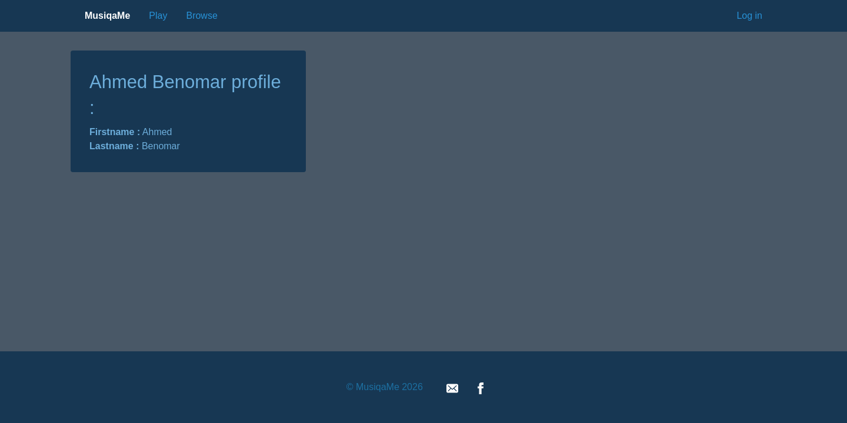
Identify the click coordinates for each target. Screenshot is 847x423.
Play (158, 16)
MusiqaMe (107, 16)
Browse (201, 16)
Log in (749, 16)
